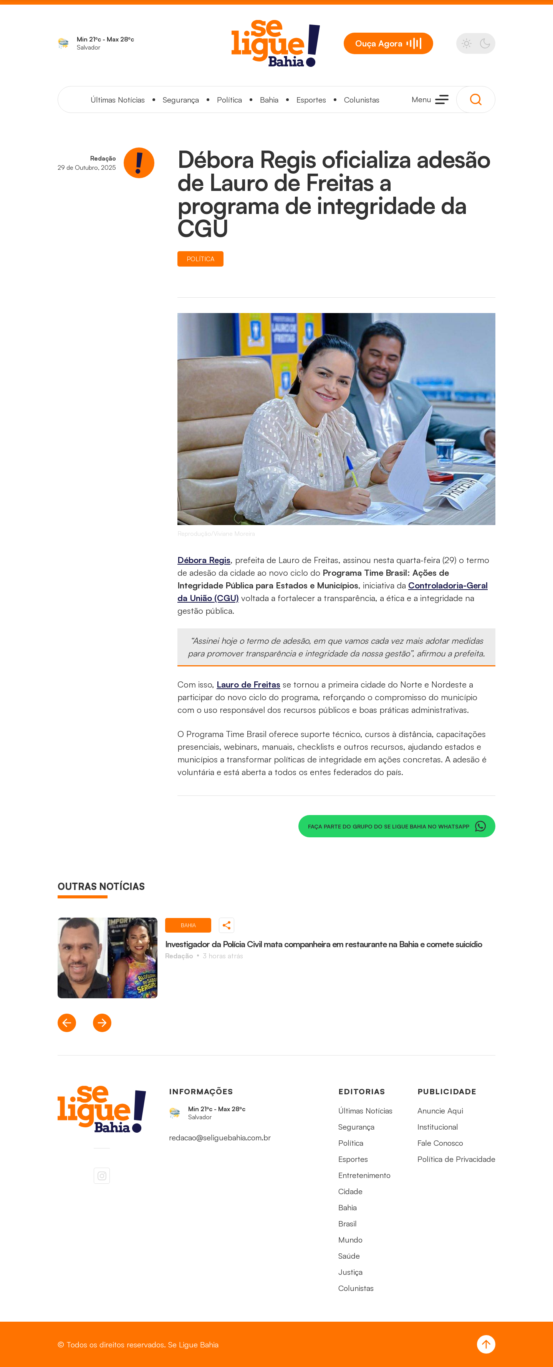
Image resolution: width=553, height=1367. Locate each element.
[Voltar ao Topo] (486, 1344)
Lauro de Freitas (248, 684)
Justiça (350, 1272)
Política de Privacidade (456, 1159)
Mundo (350, 1239)
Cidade (350, 1191)
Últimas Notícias (118, 99)
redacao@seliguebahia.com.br (220, 1137)
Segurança (181, 99)
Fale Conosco (440, 1143)
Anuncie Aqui (440, 1110)
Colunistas (361, 99)
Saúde (349, 1256)
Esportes (311, 99)
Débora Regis (203, 560)
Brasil (347, 1223)
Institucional (437, 1127)
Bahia (269, 99)
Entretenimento (364, 1175)
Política (229, 99)
